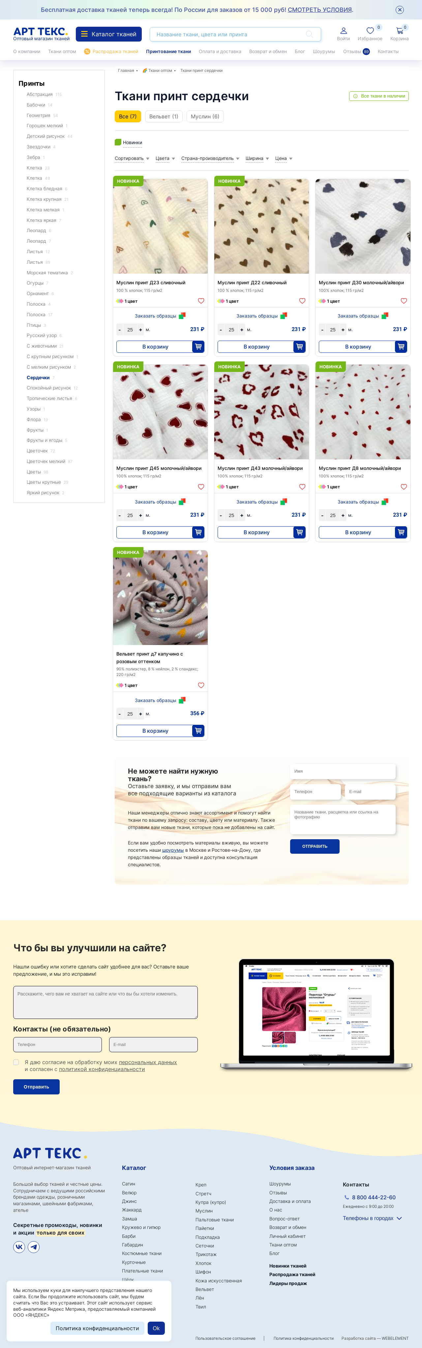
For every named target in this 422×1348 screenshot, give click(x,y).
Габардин (132, 1244)
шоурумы (173, 850)
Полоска (39, 304)
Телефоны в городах (368, 1218)
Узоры (36, 409)
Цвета (162, 158)
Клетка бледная (47, 189)
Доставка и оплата (290, 1201)
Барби (129, 1236)
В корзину (155, 346)
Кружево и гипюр (141, 1227)
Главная (126, 70)
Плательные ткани (142, 1270)
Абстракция (44, 94)
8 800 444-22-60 (374, 1197)
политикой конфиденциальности (102, 1069)
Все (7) (128, 116)
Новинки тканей (288, 1266)
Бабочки (39, 105)
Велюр (129, 1192)
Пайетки (205, 1228)
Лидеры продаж (288, 1283)
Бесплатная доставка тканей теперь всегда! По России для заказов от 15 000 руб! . (197, 9)
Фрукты (37, 430)
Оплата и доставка (220, 51)
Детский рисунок (50, 136)
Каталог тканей (108, 34)
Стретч (203, 1193)
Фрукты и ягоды (47, 440)
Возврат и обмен (268, 51)
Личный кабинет (287, 1236)
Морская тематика (50, 273)
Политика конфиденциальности (304, 1338)
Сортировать (129, 158)
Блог (300, 51)
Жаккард (132, 1209)
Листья (38, 252)
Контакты (388, 51)
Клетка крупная (48, 199)
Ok (156, 1328)
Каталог (134, 1167)
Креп (201, 1184)
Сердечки (41, 378)
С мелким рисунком (51, 367)
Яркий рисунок (45, 493)
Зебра (36, 157)
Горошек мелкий (47, 126)
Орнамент (40, 294)
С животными (45, 346)
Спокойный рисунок (52, 388)
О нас (275, 1209)
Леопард (39, 231)
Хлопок (203, 1263)
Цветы (37, 472)
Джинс (129, 1201)
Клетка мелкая (45, 210)
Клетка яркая (44, 220)
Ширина (254, 158)
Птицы (36, 325)
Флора (37, 419)
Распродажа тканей (115, 51)
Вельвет (205, 1289)
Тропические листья (52, 398)
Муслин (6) (205, 116)
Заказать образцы (155, 316)
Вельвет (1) (163, 116)
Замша (129, 1218)
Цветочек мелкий (50, 461)
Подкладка (208, 1237)
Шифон (203, 1271)
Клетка (38, 168)
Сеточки (205, 1245)
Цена (281, 158)
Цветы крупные (47, 482)
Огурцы (37, 283)
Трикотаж (206, 1254)
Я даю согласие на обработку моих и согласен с (101, 1065)
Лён (200, 1298)
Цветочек (41, 451)
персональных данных (148, 1062)
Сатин (128, 1183)
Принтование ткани (168, 51)
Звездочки (41, 147)
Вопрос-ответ (284, 1218)
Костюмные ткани (142, 1253)
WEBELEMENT (395, 1338)
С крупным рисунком (52, 356)
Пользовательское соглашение (226, 1338)
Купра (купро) (211, 1202)
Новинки (132, 142)
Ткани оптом (62, 51)
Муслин (204, 1210)
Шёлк (128, 1279)
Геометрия (42, 115)
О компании (26, 51)
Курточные (134, 1262)
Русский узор (44, 335)
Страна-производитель (207, 158)
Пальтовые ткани (215, 1219)
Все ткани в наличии (383, 96)
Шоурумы (324, 51)
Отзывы (356, 51)
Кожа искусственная (219, 1280)
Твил (201, 1306)
